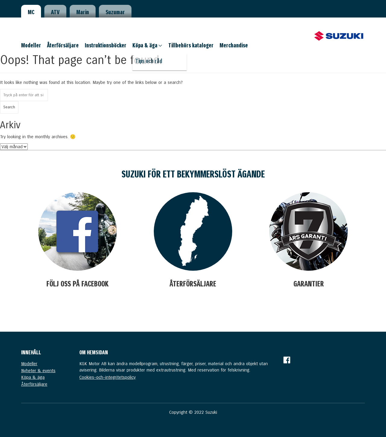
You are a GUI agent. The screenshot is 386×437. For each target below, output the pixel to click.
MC (31, 12)
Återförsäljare (63, 45)
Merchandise (234, 45)
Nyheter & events (38, 370)
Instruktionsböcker (105, 45)
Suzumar (115, 12)
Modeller (31, 45)
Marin (82, 12)
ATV (55, 12)
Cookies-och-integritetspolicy (107, 377)
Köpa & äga (144, 45)
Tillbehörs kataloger (191, 45)
